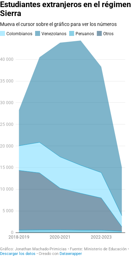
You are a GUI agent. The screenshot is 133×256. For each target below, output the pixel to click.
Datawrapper (71, 253)
